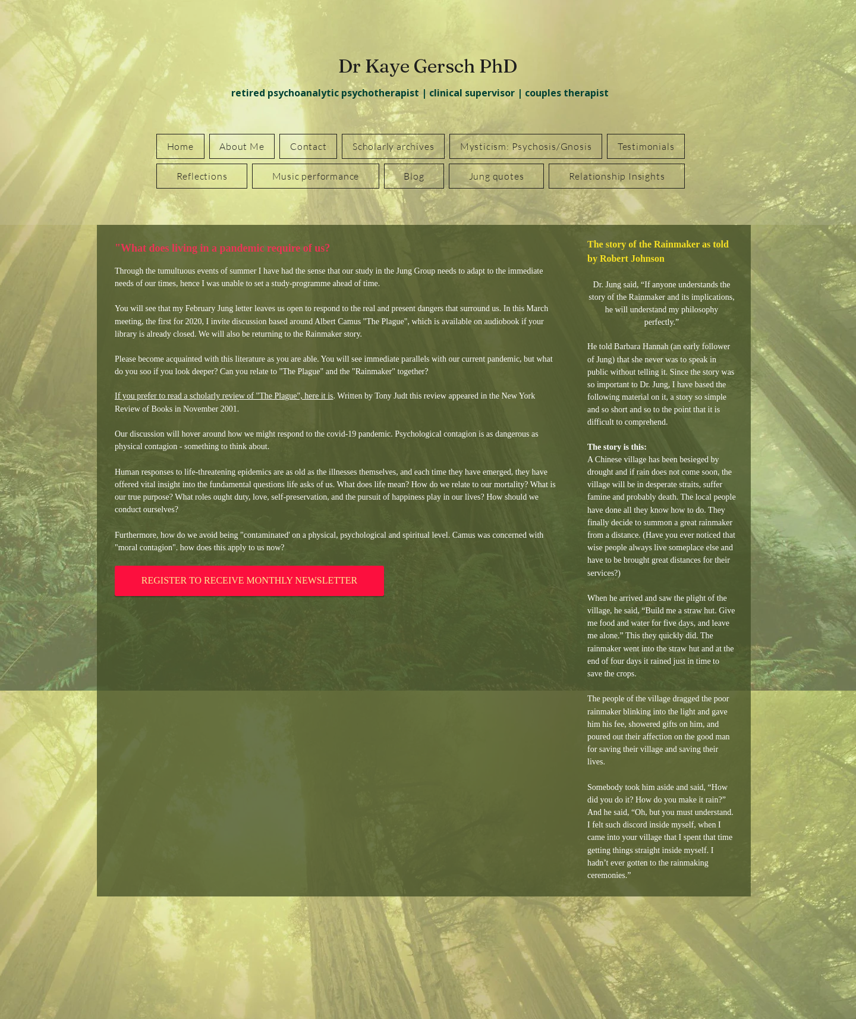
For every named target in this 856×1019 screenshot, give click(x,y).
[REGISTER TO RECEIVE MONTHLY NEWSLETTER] (249, 581)
